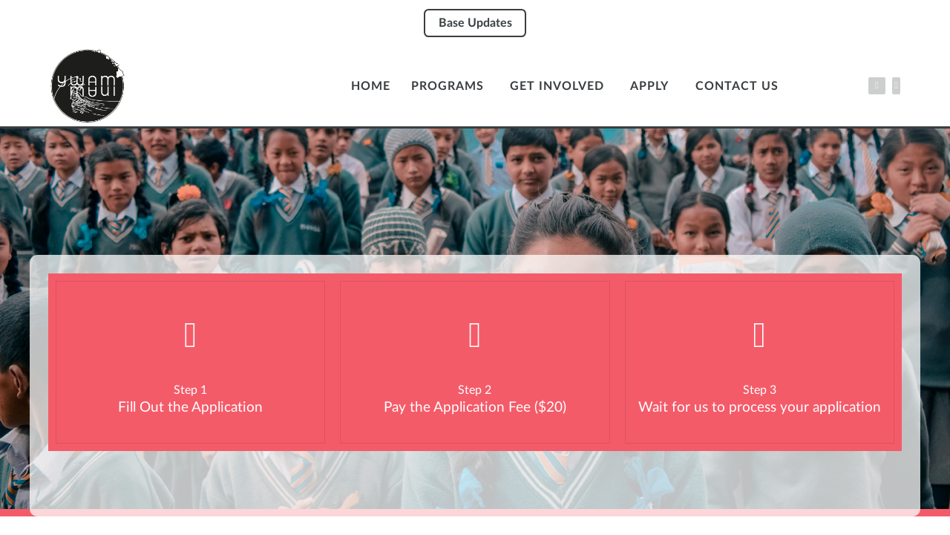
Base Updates (475, 23)
